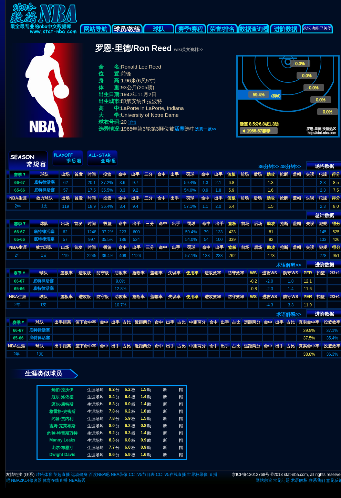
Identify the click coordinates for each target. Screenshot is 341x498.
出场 (65, 174)
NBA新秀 (77, 480)
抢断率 (138, 273)
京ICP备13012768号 (250, 474)
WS (253, 273)
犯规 (323, 174)
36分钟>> (268, 166)
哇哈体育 (44, 474)
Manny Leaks (62, 440)
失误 (310, 174)
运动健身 (79, 474)
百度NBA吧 (99, 474)
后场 (258, 174)
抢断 (284, 174)
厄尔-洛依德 (62, 397)
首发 (78, 174)
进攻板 (85, 273)
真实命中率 (309, 322)
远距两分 (252, 322)
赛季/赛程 (190, 29)
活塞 (179, 129)
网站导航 (95, 29)
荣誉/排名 (222, 29)
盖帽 (297, 174)
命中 (122, 174)
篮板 (231, 174)
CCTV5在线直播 (171, 474)
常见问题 (281, 480)
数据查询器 (254, 29)
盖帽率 (156, 273)
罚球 (190, 174)
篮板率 (66, 273)
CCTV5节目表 (142, 474)
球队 (158, 29)
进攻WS (269, 273)
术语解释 (299, 480)
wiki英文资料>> (188, 49)
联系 (29, 474)
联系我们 (317, 480)
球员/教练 (127, 29)
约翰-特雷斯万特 (62, 433)
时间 (91, 174)
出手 (135, 174)
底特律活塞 (44, 182)
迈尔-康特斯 (62, 404)
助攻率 (120, 273)
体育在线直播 (55, 480)
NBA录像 (119, 474)
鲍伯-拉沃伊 (62, 389)
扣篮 (321, 273)
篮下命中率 (85, 322)
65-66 (19, 190)
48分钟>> (290, 166)
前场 (244, 174)
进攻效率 (213, 273)
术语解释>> (288, 265)
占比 (127, 322)
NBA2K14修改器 (26, 480)
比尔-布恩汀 (62, 447)
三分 (148, 174)
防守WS (290, 273)
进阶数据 (285, 29)
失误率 (174, 273)
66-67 (19, 182)
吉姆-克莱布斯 (62, 426)
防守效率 (236, 273)
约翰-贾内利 (62, 418)
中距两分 (197, 322)
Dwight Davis (62, 454)
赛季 (19, 174)
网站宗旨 (264, 480)
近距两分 (143, 322)
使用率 (192, 273)
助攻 (271, 174)
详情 (132, 122)
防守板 (102, 273)
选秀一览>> (205, 129)
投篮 (107, 174)
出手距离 (62, 322)
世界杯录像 (197, 474)
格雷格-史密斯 (62, 411)
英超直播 (61, 474)
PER (307, 273)
